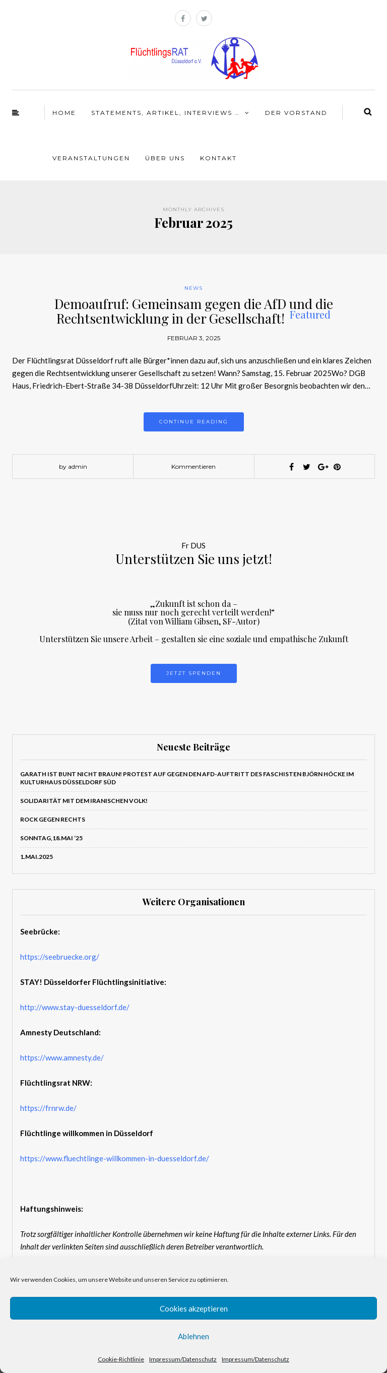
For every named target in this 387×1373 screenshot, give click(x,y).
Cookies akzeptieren (194, 1308)
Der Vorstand (296, 112)
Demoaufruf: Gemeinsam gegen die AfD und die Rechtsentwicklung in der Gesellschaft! (193, 311)
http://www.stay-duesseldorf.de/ (75, 1007)
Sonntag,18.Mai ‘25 (51, 838)
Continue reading (193, 421)
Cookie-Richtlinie (121, 1359)
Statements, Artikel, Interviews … (165, 112)
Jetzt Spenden (193, 673)
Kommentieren (193, 466)
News (193, 288)
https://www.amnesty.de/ (62, 1057)
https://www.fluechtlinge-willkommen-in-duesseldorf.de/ (114, 1158)
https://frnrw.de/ (48, 1107)
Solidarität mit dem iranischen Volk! (84, 800)
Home (64, 112)
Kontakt (218, 158)
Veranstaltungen (91, 158)
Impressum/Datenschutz (183, 1359)
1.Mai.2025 (36, 856)
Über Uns (165, 158)
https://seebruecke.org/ (59, 956)
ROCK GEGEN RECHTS (52, 819)
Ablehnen (193, 1336)
